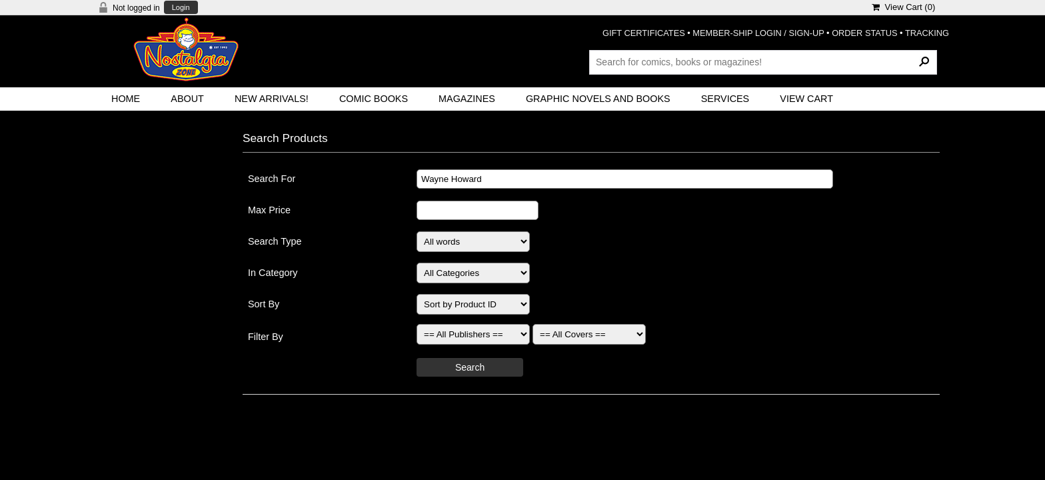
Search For (271, 178)
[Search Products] (763, 62)
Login (181, 7)
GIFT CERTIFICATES (643, 33)
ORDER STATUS (864, 33)
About (187, 98)
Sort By (263, 304)
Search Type (275, 241)
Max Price (269, 210)
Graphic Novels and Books (598, 98)
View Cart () (903, 7)
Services (725, 98)
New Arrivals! (272, 98)
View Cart (806, 98)
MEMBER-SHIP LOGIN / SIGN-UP (758, 33)
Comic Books (373, 98)
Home (125, 98)
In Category (272, 272)
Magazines (467, 98)
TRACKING (927, 33)
